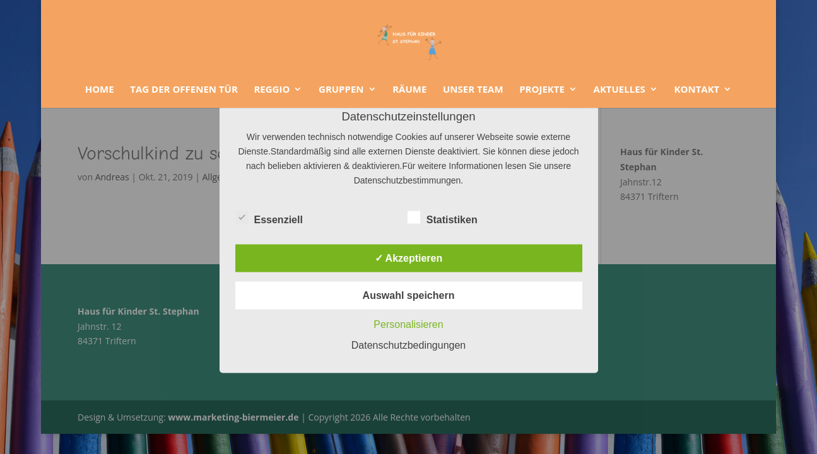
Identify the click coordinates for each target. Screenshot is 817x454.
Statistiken (443, 218)
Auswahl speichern (409, 295)
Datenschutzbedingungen (408, 345)
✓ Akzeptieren (409, 258)
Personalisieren (408, 324)
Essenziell (269, 218)
